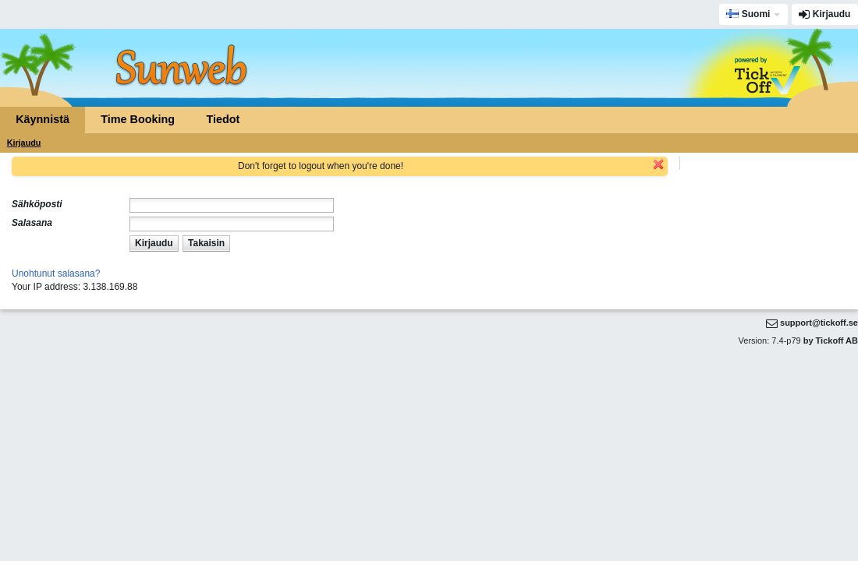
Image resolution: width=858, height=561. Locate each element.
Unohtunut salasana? (56, 273)
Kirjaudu (832, 14)
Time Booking (138, 119)
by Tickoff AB (830, 340)
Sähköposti (37, 204)
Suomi (748, 14)
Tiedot (222, 119)
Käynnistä (42, 119)
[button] (154, 243)
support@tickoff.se (819, 322)
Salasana (32, 222)
